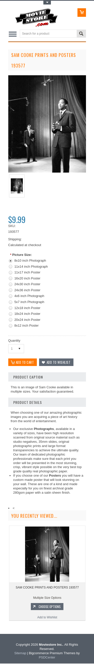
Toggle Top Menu (47, 3)
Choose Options (50, 607)
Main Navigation (12, 34)
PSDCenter (47, 658)
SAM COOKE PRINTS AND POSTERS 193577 (47, 588)
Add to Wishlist (47, 618)
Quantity (14, 340)
